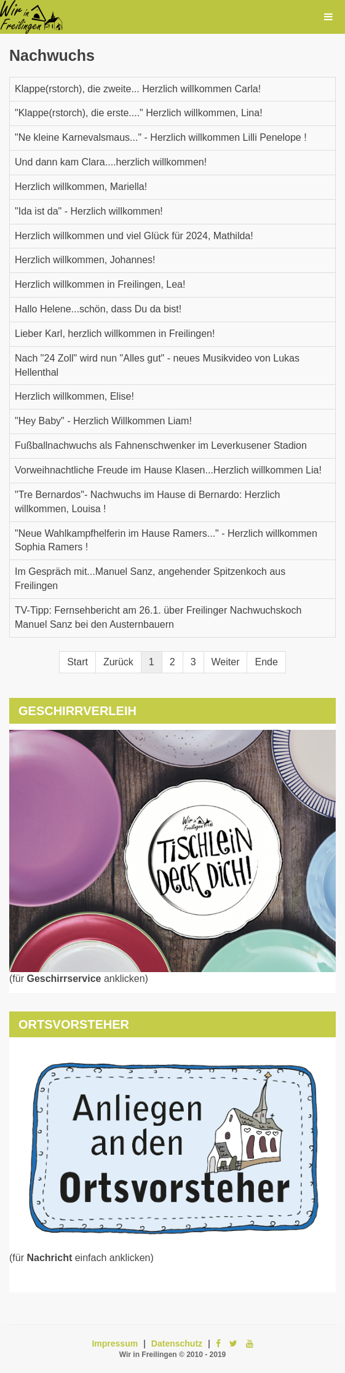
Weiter (226, 662)
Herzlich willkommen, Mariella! (81, 186)
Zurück (118, 662)
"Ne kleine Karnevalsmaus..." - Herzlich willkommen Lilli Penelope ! (161, 137)
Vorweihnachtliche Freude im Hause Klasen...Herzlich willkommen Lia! (168, 470)
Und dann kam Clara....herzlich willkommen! (111, 162)
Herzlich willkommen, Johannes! (85, 260)
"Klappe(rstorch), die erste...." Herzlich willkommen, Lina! (139, 113)
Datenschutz (176, 1343)
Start (77, 662)
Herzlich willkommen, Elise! (74, 396)
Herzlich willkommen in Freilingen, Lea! (100, 284)
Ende (266, 662)
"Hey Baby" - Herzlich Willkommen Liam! (103, 421)
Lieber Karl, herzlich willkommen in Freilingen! (115, 333)
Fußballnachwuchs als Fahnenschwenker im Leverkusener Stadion (161, 445)
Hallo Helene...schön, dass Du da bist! (98, 309)
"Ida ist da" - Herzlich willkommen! (89, 211)
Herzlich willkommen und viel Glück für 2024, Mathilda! (134, 236)
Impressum (115, 1343)
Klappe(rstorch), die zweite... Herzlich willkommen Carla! (138, 89)
